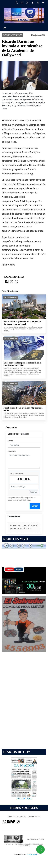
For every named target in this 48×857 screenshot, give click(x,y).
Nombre (10, 441)
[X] (27, 2)
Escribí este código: (16, 473)
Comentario (12, 451)
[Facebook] (32, 2)
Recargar (33, 492)
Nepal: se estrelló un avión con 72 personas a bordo (23, 409)
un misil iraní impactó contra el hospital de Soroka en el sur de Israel (22, 322)
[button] (16, 2)
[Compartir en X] (12, 282)
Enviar (35, 506)
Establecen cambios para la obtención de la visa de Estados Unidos (22, 364)
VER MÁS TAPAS (24, 798)
